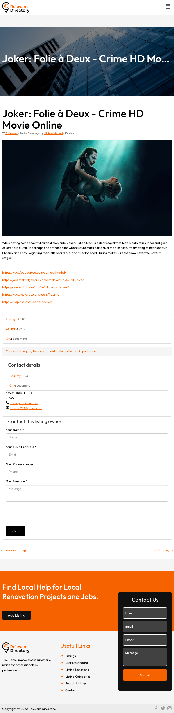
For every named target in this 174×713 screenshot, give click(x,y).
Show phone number (24, 403)
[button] (168, 6)
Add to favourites (61, 351)
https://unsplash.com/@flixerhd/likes (27, 302)
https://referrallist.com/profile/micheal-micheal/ (35, 287)
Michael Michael (53, 133)
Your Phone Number (20, 464)
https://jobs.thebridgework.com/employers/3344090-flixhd (43, 280)
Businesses (11, 133)
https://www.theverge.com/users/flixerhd (30, 294)
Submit (15, 531)
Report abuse (88, 351)
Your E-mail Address (21, 447)
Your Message (16, 481)
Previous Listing (13, 550)
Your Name (15, 430)
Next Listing (163, 550)
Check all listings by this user (25, 351)
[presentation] (40, 514)
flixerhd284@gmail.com (26, 408)
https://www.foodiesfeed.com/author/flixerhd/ (34, 272)
